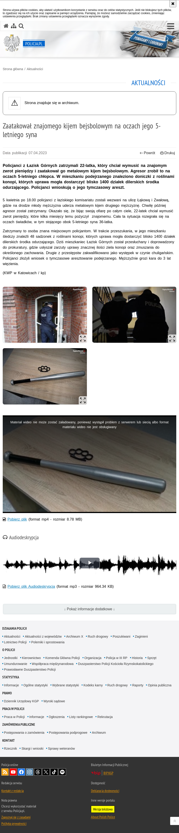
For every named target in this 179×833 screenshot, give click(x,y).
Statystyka (10, 677)
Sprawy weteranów (61, 748)
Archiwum (99, 732)
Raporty (137, 685)
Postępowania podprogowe (68, 732)
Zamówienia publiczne (18, 724)
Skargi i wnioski (32, 748)
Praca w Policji (13, 708)
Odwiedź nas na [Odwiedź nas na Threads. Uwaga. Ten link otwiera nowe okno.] (37, 772)
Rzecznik (10, 748)
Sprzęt (151, 658)
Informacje (11, 685)
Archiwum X (74, 636)
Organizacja (92, 658)
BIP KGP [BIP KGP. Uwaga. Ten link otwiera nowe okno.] (108, 773)
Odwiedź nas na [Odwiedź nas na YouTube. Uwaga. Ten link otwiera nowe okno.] (13, 772)
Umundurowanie (15, 664)
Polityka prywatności (13, 823)
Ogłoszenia (57, 717)
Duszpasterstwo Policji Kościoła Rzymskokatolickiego (115, 664)
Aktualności (35, 69)
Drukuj (167, 153)
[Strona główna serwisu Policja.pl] (6, 26)
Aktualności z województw (43, 636)
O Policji (8, 649)
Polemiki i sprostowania (47, 642)
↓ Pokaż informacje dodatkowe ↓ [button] (89, 609)
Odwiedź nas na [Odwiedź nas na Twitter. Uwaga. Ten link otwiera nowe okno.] (46, 772)
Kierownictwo (31, 658)
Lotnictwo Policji (15, 642)
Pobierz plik (17, 519)
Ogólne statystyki (35, 685)
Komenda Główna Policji (62, 658)
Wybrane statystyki (65, 685)
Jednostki (11, 658)
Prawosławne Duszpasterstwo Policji (30, 669)
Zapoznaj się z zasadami (15, 817)
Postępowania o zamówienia (24, 732)
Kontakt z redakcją (12, 790)
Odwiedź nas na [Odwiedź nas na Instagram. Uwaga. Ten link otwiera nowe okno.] (29, 772)
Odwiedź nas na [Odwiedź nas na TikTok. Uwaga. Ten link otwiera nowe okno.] (54, 772)
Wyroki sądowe (54, 701)
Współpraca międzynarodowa (53, 664)
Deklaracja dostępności (105, 790)
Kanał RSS (5, 772)
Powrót (147, 153)
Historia (137, 658)
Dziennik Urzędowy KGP (21, 701)
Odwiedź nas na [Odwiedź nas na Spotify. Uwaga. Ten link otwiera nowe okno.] (62, 772)
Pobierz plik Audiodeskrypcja (31, 586)
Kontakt (8, 740)
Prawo (7, 693)
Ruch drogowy (98, 636)
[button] (170, 26)
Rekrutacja (105, 717)
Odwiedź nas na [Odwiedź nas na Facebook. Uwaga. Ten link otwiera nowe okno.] (21, 772)
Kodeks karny (93, 685)
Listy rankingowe (81, 717)
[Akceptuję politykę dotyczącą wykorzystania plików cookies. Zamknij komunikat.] (172, 3)
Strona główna (13, 69)
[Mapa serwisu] (13, 26)
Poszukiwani (121, 636)
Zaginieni (141, 636)
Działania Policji (14, 628)
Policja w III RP (116, 658)
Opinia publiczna (159, 685)
